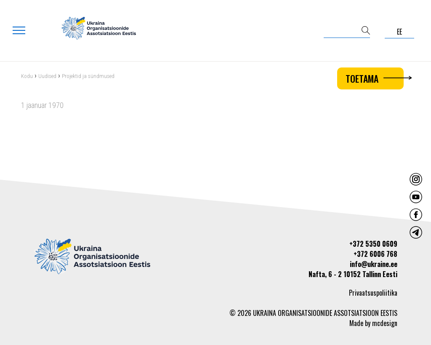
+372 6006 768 (375, 254)
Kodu (27, 76)
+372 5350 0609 (373, 244)
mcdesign (384, 323)
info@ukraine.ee (373, 264)
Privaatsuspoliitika (373, 293)
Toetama (375, 78)
